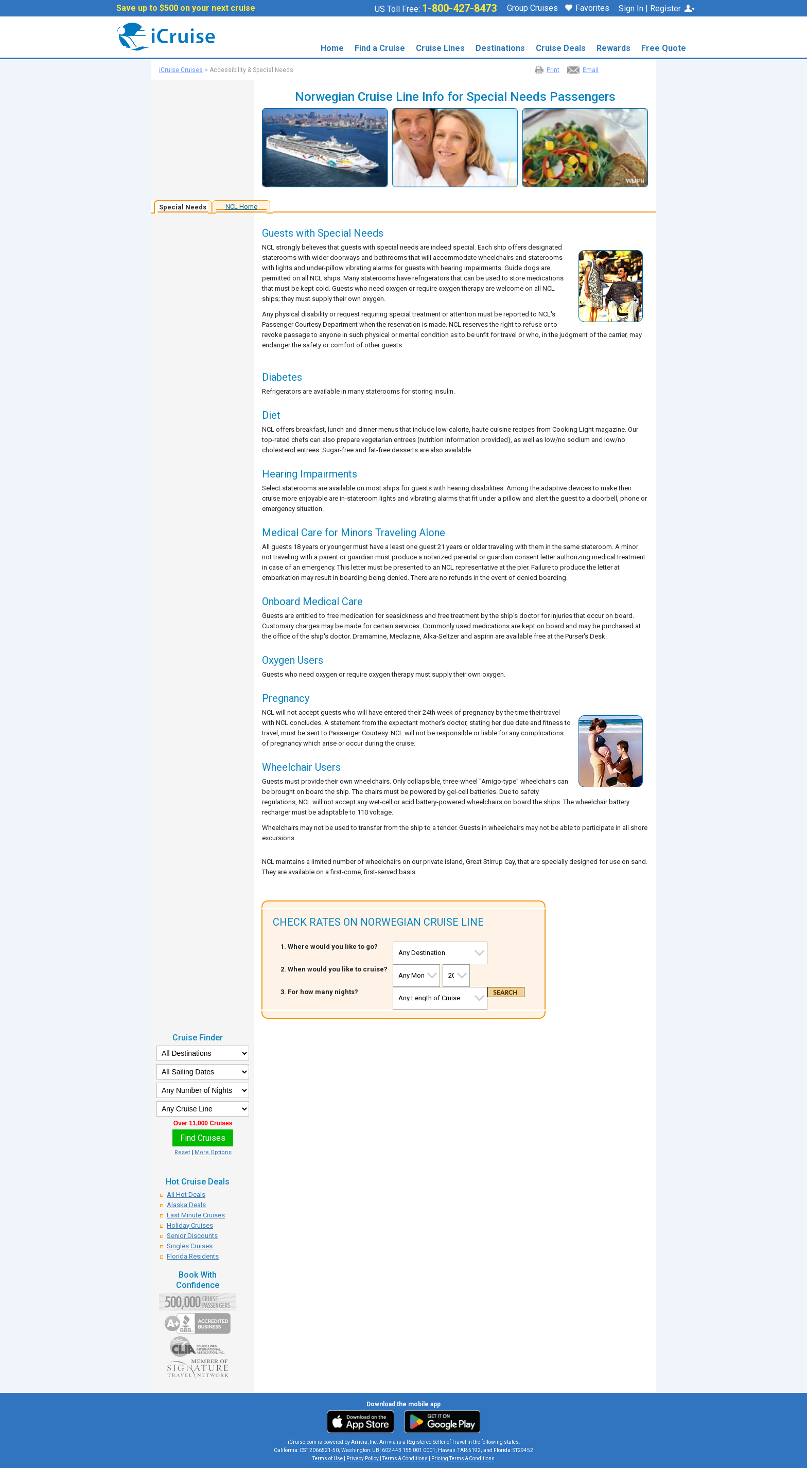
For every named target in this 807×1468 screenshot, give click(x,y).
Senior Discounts (192, 1236)
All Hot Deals (186, 1194)
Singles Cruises (190, 1246)
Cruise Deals (561, 48)
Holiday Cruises (190, 1225)
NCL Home (241, 206)
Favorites (587, 8)
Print (553, 70)
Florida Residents (193, 1256)
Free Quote (663, 48)
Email (591, 70)
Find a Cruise (380, 48)
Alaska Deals (186, 1205)
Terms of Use (327, 1458)
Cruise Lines (440, 48)
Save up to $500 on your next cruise (185, 8)
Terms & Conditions (405, 1458)
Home (332, 48)
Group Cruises (532, 8)
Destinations (500, 48)
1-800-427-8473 (459, 8)
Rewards (613, 48)
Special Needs (182, 207)
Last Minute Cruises (196, 1215)
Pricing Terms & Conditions (463, 1458)
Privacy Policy (362, 1458)
